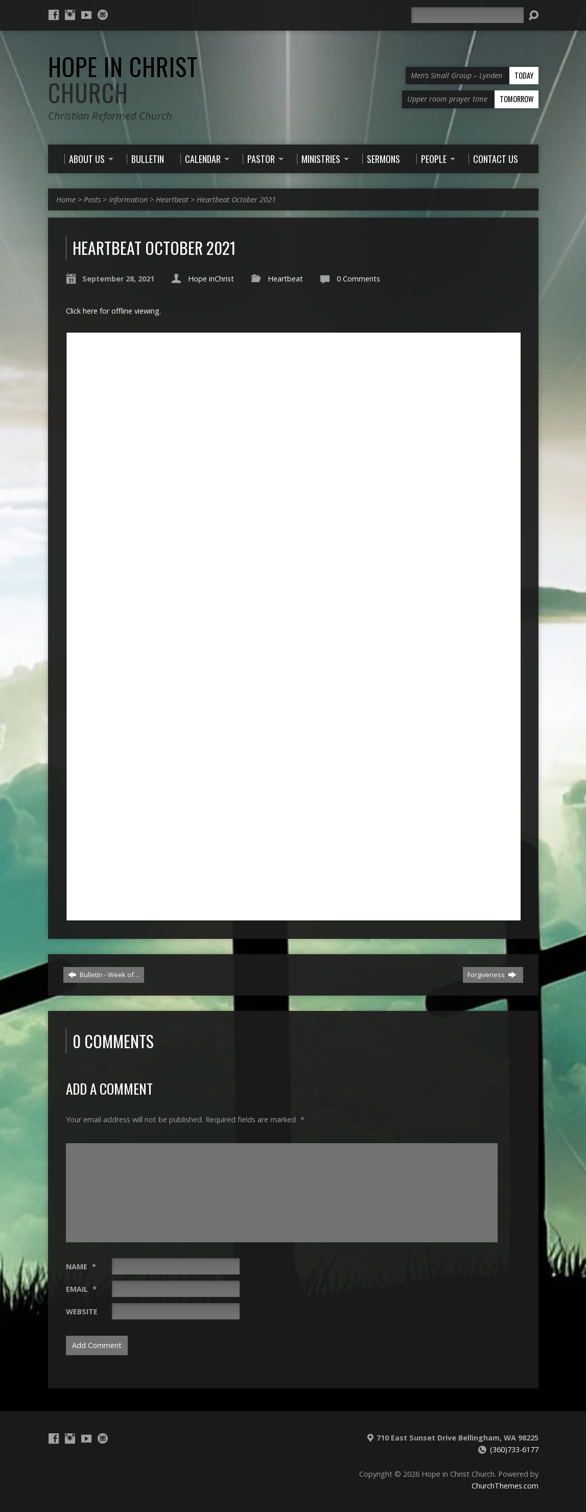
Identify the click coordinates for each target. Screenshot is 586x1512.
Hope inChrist (211, 279)
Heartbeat (172, 199)
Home (66, 199)
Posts (92, 199)
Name (81, 1266)
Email (81, 1289)
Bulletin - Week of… (103, 974)
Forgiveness (492, 974)
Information (128, 199)
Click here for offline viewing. (113, 311)
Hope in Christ (123, 79)
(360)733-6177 (514, 1449)
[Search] (467, 15)
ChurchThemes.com (505, 1486)
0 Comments (358, 279)
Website (82, 1311)
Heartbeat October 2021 (236, 199)
